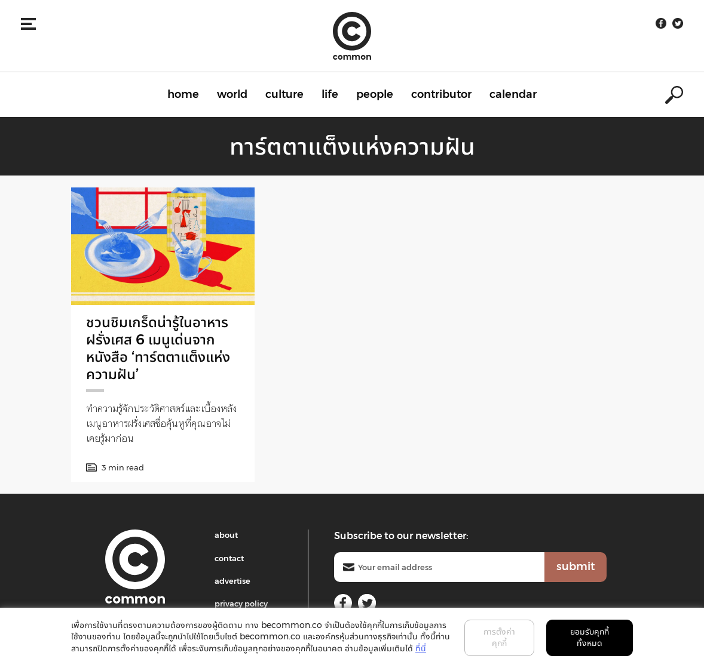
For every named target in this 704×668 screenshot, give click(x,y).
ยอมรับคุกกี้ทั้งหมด (589, 637)
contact (229, 558)
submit (575, 566)
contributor (441, 94)
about (226, 535)
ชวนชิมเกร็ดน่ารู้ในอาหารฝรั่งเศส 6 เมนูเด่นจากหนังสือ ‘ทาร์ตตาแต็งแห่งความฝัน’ (158, 347)
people (374, 94)
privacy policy (241, 603)
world (232, 94)
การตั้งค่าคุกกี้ (499, 637)
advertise (232, 581)
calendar (513, 94)
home (183, 94)
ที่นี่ (420, 648)
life (330, 94)
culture (284, 94)
